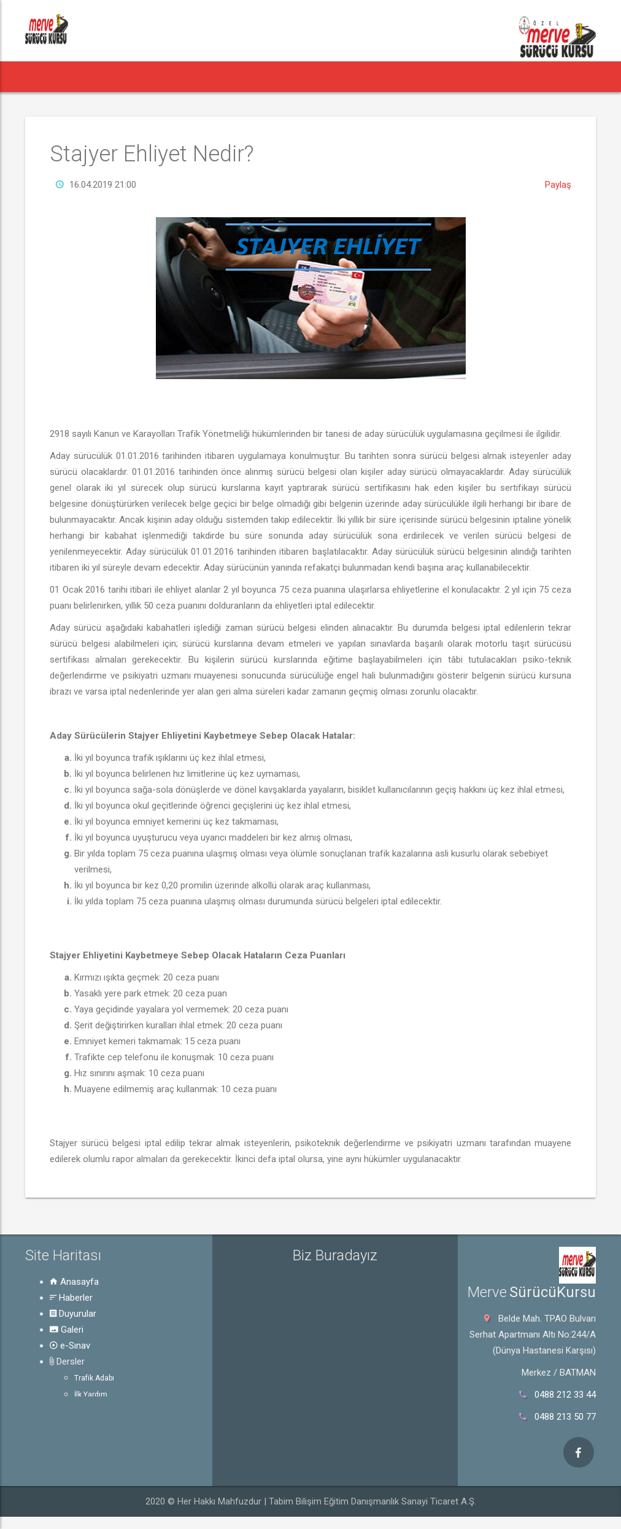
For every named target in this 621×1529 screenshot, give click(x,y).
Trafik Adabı (94, 1378)
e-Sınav (70, 1345)
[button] (47, 76)
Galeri (66, 1329)
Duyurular (73, 1313)
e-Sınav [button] (285, 76)
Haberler (71, 1297)
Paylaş (558, 184)
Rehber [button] (410, 76)
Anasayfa (74, 1281)
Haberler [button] (104, 76)
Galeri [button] (235, 76)
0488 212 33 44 (565, 1394)
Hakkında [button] (472, 76)
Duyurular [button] (175, 76)
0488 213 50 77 (565, 1416)
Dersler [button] (345, 76)
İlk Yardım (90, 1394)
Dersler (67, 1361)
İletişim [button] (530, 76)
